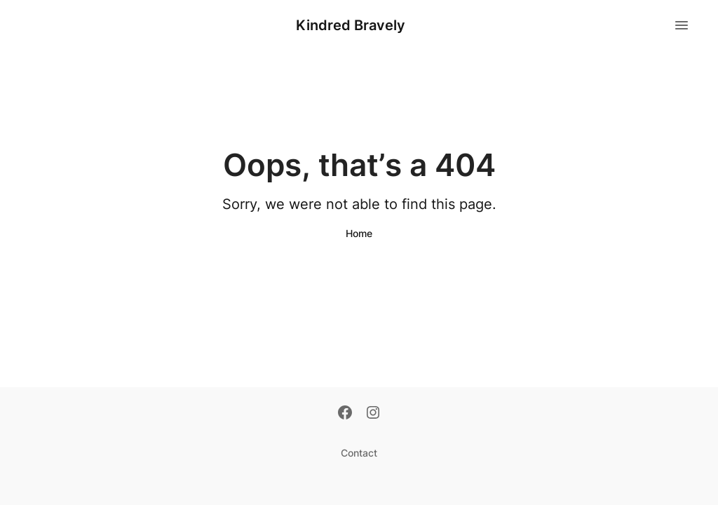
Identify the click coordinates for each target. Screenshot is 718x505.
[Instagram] (373, 414)
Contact (359, 453)
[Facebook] (345, 414)
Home (359, 233)
